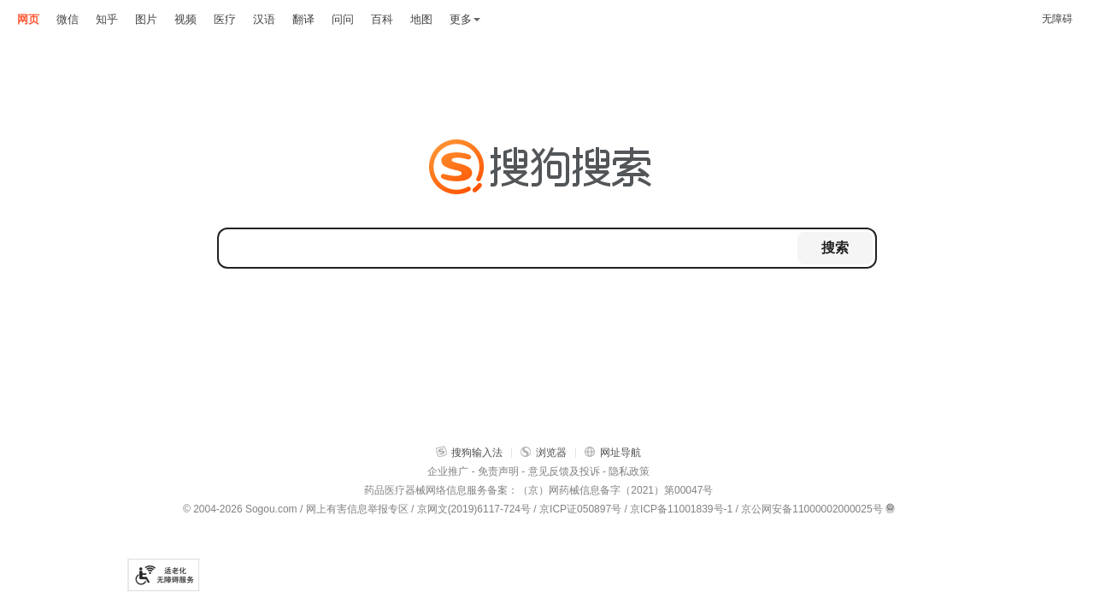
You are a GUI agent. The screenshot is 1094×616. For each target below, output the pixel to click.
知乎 (107, 19)
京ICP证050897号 (580, 509)
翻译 (303, 19)
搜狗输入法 (469, 452)
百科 (382, 19)
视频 (185, 19)
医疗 (225, 19)
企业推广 (447, 471)
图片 (146, 19)
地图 (421, 19)
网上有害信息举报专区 (357, 509)
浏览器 (544, 452)
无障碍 (1057, 19)
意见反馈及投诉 (564, 471)
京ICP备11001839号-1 (681, 509)
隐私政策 (629, 471)
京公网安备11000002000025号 (811, 509)
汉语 (264, 19)
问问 (343, 19)
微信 (67, 19)
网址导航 (613, 452)
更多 (465, 19)
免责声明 (498, 471)
